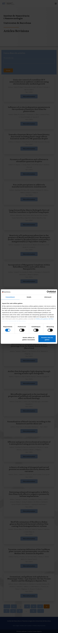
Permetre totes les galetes (47, 338)
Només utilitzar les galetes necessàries (28, 338)
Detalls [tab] (29, 297)
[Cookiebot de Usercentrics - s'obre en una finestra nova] (48, 292)
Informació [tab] (47, 297)
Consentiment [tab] (10, 297)
